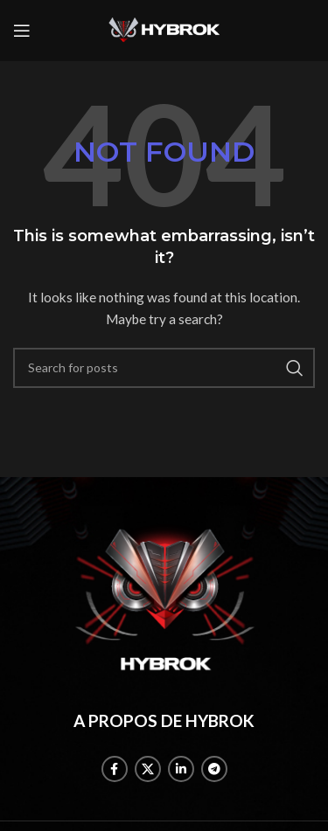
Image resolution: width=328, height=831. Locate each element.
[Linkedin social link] (181, 769)
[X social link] (148, 769)
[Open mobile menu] (21, 30)
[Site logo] (164, 29)
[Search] (164, 368)
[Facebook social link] (114, 769)
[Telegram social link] (214, 769)
